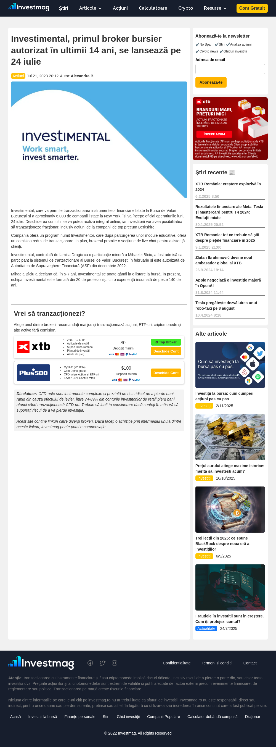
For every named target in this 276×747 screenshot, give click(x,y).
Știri (63, 8)
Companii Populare (163, 716)
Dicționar (252, 716)
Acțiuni (120, 8)
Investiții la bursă (42, 716)
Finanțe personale (79, 716)
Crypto (185, 8)
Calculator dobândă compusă (212, 716)
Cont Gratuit (252, 8)
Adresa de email (210, 59)
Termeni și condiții (216, 663)
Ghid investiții (128, 716)
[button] (90, 8)
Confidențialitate (176, 663)
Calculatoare (153, 8)
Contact (250, 663)
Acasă (15, 716)
